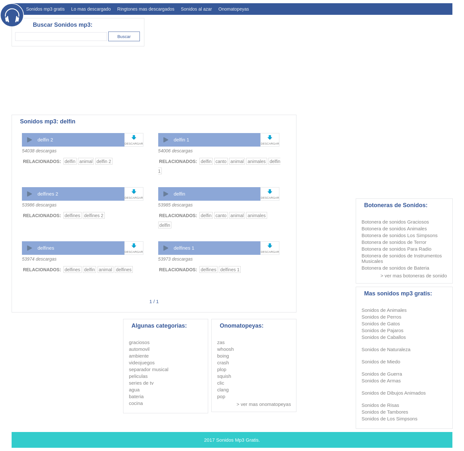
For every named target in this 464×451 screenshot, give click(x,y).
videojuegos (142, 362)
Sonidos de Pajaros (382, 330)
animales (256, 161)
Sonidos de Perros (381, 317)
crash (223, 362)
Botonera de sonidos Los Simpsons (400, 235)
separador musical (149, 369)
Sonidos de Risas (380, 405)
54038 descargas (39, 150)
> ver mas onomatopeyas (264, 404)
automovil (139, 349)
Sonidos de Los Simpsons (389, 418)
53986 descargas (39, 204)
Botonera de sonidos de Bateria (395, 268)
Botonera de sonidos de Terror (394, 242)
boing (223, 356)
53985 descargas (175, 204)
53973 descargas (175, 259)
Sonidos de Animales (384, 310)
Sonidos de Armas (381, 380)
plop (221, 369)
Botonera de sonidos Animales (394, 228)
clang (223, 389)
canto (221, 161)
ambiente (139, 356)
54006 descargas (175, 150)
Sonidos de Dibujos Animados (394, 393)
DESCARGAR (134, 143)
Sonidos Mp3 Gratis (237, 440)
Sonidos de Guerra (382, 374)
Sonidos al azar (196, 9)
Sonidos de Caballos (384, 337)
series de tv (141, 383)
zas (221, 342)
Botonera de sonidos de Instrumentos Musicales (402, 258)
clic (220, 383)
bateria (136, 396)
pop (221, 396)
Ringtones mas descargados (145, 9)
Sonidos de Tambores (385, 412)
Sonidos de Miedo (381, 361)
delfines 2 (47, 194)
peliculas (138, 376)
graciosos (139, 342)
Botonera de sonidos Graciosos (395, 222)
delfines (72, 215)
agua (134, 389)
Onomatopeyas (233, 9)
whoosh (225, 349)
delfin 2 (45, 139)
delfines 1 (184, 248)
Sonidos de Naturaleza (386, 349)
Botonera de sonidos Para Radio (396, 249)
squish (224, 376)
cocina (136, 403)
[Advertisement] (335, 63)
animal (85, 161)
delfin (70, 161)
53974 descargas (39, 259)
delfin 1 (181, 139)
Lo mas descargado (91, 9)
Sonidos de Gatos (381, 323)
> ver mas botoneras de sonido (414, 275)
